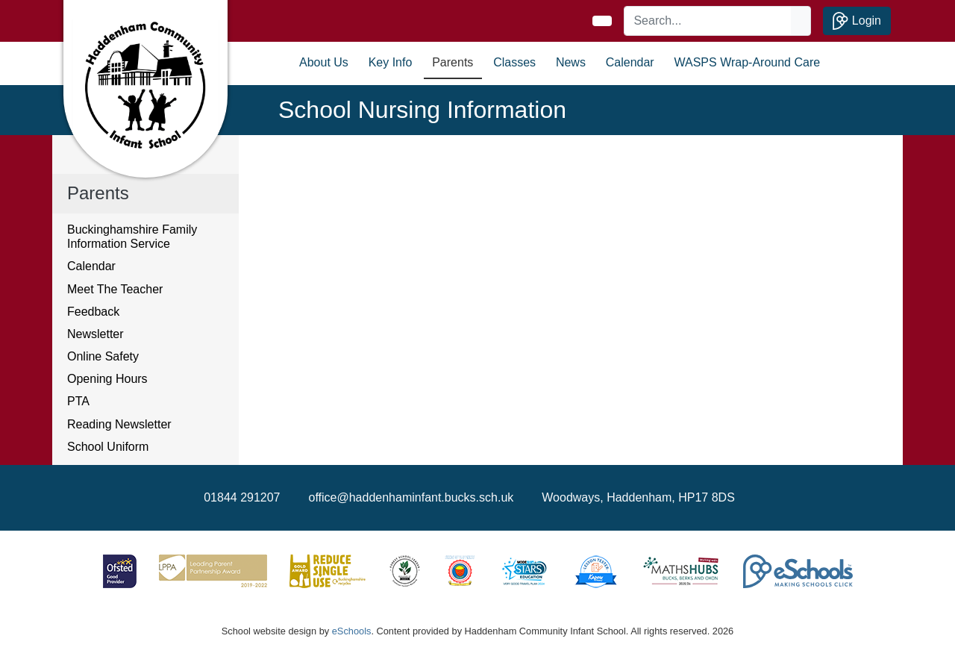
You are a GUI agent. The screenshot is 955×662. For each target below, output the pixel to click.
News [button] (571, 62)
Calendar (630, 62)
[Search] (708, 21)
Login (857, 21)
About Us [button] (323, 62)
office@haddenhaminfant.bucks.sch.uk (411, 497)
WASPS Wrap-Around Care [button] (747, 62)
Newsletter (95, 334)
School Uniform (107, 446)
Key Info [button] (391, 62)
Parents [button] (452, 62)
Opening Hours (107, 378)
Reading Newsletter (119, 424)
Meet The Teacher (115, 289)
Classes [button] (514, 62)
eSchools (352, 631)
